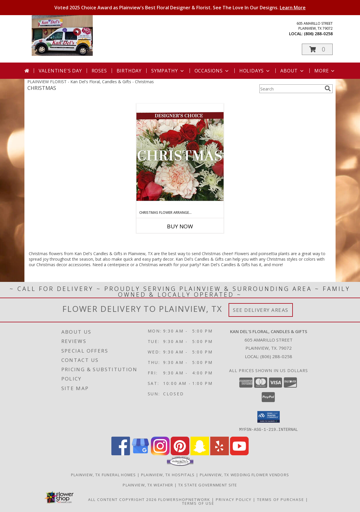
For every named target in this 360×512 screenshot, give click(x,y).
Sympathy (168, 70)
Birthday (129, 70)
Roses (99, 70)
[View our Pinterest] (180, 453)
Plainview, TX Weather (148, 484)
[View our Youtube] (239, 453)
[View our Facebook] (120, 453)
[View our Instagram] (160, 453)
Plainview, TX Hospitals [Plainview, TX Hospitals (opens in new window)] (168, 474)
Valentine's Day (60, 70)
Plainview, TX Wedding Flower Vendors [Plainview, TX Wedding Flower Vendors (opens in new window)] (244, 474)
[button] (317, 49)
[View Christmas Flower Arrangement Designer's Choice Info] (180, 156)
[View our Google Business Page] (140, 453)
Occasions (212, 70)
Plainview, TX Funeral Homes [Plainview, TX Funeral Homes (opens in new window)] (103, 474)
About (292, 70)
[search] (327, 88)
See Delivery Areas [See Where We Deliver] (260, 310)
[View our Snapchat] (199, 453)
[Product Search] (291, 89)
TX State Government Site (207, 484)
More (325, 70)
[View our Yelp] (219, 453)
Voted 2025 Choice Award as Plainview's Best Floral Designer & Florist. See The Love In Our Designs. (180, 7)
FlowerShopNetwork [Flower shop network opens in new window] (184, 499)
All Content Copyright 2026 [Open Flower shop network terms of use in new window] (122, 499)
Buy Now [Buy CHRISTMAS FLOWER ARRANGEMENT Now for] (180, 226)
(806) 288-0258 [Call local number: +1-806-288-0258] (318, 33)
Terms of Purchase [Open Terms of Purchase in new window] (280, 499)
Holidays (255, 70)
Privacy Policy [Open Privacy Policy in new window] (234, 499)
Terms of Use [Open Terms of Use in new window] (198, 503)
